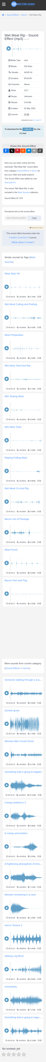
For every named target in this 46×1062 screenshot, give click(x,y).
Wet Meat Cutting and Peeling (21, 304)
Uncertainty (11, 986)
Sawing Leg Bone (14, 956)
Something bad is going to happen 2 (24, 1017)
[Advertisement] (23, 630)
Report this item (36, 228)
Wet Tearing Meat (14, 396)
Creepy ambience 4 (15, 802)
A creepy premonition (16, 833)
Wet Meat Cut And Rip (17, 488)
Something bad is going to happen (23, 772)
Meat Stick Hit (12, 273)
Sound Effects (23, 171)
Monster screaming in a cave (20, 894)
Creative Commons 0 (19, 237)
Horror (34, 171)
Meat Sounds (23, 192)
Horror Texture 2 (13, 925)
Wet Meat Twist (13, 427)
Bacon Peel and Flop (16, 580)
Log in (28, 129)
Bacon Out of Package (17, 519)
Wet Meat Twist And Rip (18, 365)
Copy (34, 217)
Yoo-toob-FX (37, 120)
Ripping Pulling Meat (16, 457)
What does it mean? (23, 242)
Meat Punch (11, 549)
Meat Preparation (14, 335)
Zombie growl (12, 710)
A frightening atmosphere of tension (24, 864)
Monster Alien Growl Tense (19, 741)
